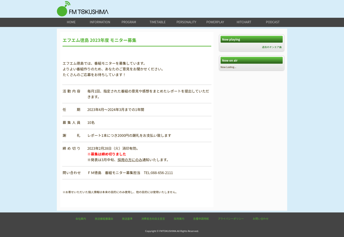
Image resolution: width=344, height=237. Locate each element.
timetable (158, 22)
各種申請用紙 (201, 218)
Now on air (230, 60)
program (129, 22)
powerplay (215, 22)
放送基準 (127, 218)
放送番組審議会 (104, 218)
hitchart (244, 22)
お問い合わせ (261, 218)
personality (186, 22)
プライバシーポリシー (231, 218)
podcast (273, 22)
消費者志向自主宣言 (153, 218)
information (100, 22)
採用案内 (179, 218)
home (71, 22)
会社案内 (80, 218)
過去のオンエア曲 (272, 47)
